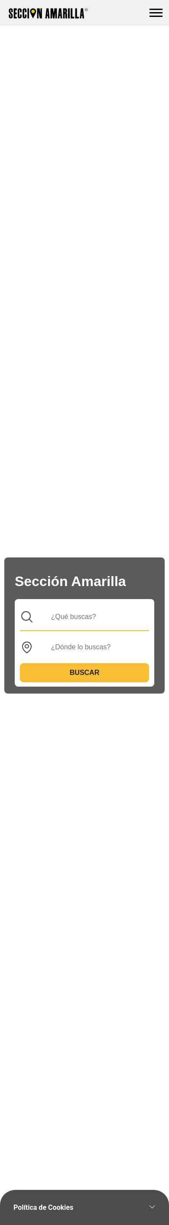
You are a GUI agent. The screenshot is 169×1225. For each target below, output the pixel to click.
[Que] (91, 617)
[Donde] (91, 647)
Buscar (84, 672)
